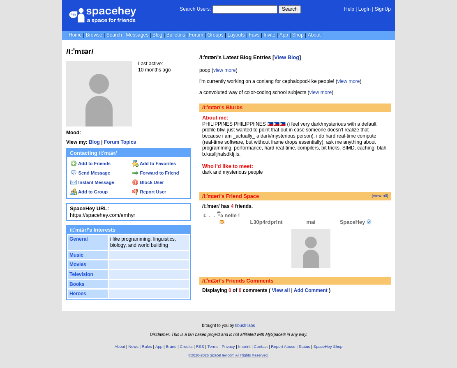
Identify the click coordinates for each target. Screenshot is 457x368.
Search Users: (195, 9)
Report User (149, 191)
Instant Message (92, 182)
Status (304, 346)
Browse (94, 35)
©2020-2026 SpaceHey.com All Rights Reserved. (228, 355)
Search (290, 9)
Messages (137, 35)
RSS (200, 346)
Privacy (228, 346)
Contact (261, 346)
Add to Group (89, 191)
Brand (171, 346)
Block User (148, 182)
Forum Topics (120, 142)
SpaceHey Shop (328, 346)
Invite (269, 35)
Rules (147, 346)
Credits (186, 346)
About (314, 35)
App (283, 35)
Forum (196, 35)
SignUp (383, 9)
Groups (215, 35)
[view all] (380, 195)
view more (224, 70)
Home (75, 35)
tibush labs (245, 325)
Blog (157, 35)
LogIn (364, 9)
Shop (298, 35)
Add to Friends (90, 163)
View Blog (286, 57)
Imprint (244, 346)
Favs (254, 35)
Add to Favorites (154, 163)
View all (281, 290)
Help (349, 9)
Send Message (90, 172)
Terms (213, 346)
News (133, 346)
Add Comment (311, 290)
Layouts (236, 35)
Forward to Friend (155, 172)
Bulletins (175, 35)
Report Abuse (283, 346)
